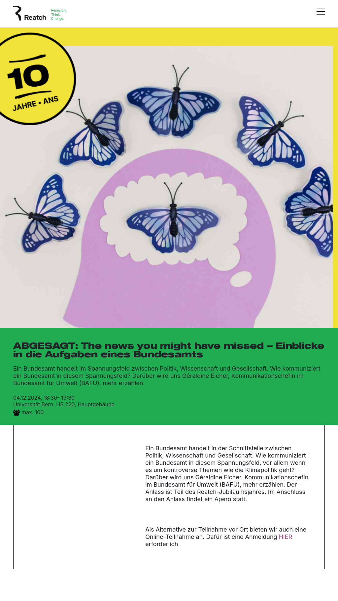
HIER (285, 536)
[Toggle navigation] (320, 15)
